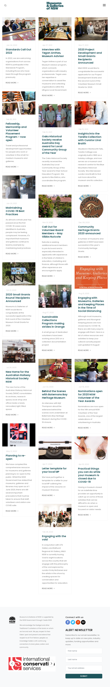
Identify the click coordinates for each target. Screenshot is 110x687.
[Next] (51, 663)
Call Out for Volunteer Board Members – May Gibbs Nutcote (52, 231)
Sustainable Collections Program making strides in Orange (53, 321)
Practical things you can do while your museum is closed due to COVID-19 (89, 475)
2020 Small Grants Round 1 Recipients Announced (18, 298)
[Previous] (12, 663)
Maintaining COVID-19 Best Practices (15, 211)
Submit (84, 676)
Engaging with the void (54, 537)
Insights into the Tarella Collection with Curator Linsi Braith (89, 138)
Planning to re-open (16, 457)
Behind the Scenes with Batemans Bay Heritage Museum (54, 394)
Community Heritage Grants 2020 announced (89, 230)
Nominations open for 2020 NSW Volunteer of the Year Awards (90, 396)
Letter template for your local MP (54, 470)
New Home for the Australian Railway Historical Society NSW (18, 376)
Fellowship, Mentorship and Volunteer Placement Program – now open (16, 132)
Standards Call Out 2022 (18, 51)
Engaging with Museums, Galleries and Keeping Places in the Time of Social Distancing (91, 304)
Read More (12, 82)
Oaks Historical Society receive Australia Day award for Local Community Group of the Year (54, 145)
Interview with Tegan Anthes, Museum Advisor (53, 53)
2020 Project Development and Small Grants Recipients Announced (90, 56)
